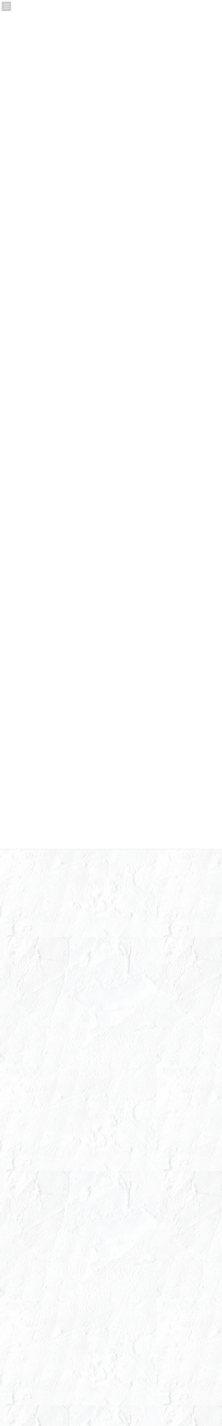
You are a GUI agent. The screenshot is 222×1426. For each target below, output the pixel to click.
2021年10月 (24, 1263)
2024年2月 (23, 1000)
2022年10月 (24, 1141)
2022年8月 (23, 1162)
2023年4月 (23, 1091)
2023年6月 (23, 1071)
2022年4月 (23, 1202)
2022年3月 (23, 1212)
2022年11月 (24, 1131)
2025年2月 (23, 878)
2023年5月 (23, 1081)
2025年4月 (23, 858)
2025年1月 (23, 888)
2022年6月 (23, 1182)
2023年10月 (24, 1040)
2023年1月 (23, 1111)
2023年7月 (23, 1060)
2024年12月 (24, 898)
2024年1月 (23, 1010)
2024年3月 (23, 990)
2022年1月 (23, 1233)
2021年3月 (23, 1303)
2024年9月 (23, 929)
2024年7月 (23, 949)
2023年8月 (23, 1050)
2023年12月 (24, 1020)
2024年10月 (24, 919)
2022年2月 (23, 1222)
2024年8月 (23, 939)
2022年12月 (24, 1121)
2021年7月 (23, 1283)
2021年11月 (24, 1253)
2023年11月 (24, 1030)
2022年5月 (23, 1192)
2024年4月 (23, 979)
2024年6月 (23, 959)
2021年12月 (24, 1243)
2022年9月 (23, 1152)
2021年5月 (23, 1293)
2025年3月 (23, 868)
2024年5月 (23, 969)
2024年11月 (24, 909)
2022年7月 (23, 1172)
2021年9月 (23, 1273)
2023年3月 (23, 1101)
